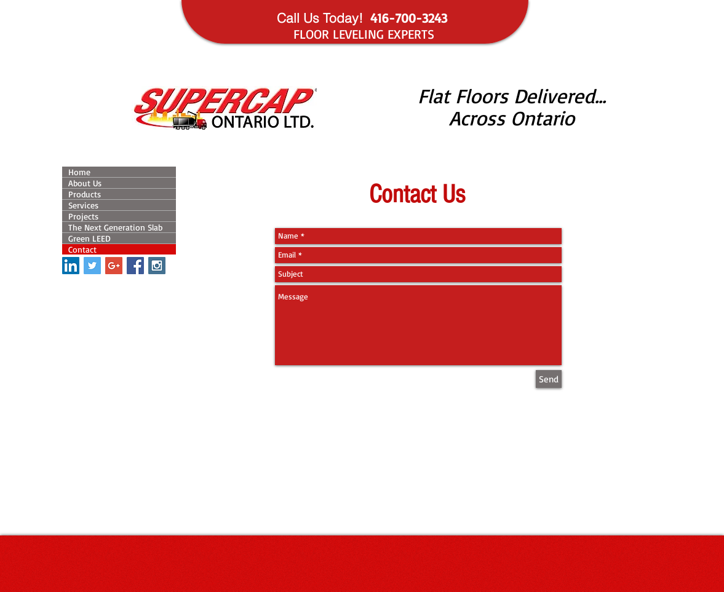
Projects (83, 216)
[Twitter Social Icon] (92, 265)
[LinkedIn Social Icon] (70, 265)
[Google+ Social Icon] (113, 265)
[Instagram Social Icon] (156, 265)
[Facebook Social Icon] (135, 265)
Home (79, 172)
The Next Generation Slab (115, 227)
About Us (84, 183)
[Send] (549, 379)
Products (84, 194)
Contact (82, 249)
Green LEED (89, 238)
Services (83, 205)
